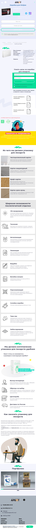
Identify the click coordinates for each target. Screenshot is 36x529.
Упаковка (4, 518)
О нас (20, 520)
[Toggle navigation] (3, 3)
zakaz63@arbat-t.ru (7, 508)
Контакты (22, 523)
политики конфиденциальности (13, 34)
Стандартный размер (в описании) (23, 84)
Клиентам (4, 522)
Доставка (4, 523)
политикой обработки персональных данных (13, 527)
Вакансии (22, 522)
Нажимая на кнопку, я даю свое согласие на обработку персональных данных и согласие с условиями (18, 34)
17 (18, 490)
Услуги (3, 520)
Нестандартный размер (21, 86)
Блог (20, 518)
